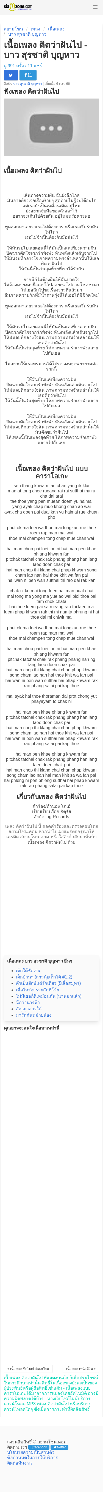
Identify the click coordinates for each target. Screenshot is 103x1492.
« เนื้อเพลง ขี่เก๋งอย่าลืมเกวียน (28, 1369)
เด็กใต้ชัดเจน (28, 970)
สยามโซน (13, 29)
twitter (60, 1447)
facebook (39, 1447)
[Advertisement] (51, 898)
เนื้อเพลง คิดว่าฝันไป (47, 842)
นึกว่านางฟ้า (28, 1002)
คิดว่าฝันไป (51, 263)
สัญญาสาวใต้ (28, 1008)
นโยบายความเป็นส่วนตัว (30, 1452)
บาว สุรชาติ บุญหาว (27, 34)
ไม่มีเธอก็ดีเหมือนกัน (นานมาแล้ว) (49, 996)
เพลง (35, 29)
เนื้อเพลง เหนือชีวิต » (81, 1369)
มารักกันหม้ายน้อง (33, 1015)
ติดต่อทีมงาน (19, 1463)
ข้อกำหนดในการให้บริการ (32, 1457)
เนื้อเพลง (56, 29)
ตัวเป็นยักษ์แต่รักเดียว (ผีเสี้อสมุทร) (48, 983)
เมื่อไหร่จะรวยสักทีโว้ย (37, 990)
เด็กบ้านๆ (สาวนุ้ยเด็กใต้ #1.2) (44, 977)
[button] (95, 7)
